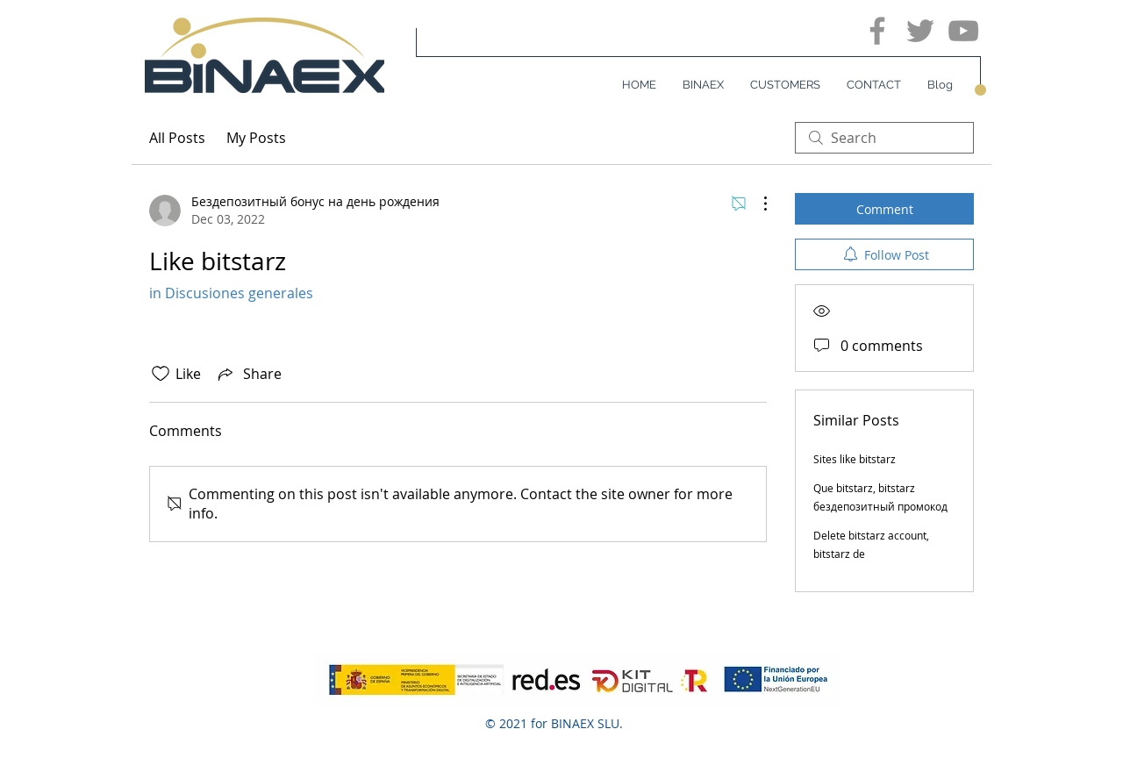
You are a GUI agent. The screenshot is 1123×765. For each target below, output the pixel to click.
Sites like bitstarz (854, 459)
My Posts (256, 137)
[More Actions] (756, 203)
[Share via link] (248, 373)
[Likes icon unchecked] (160, 373)
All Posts (177, 137)
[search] (884, 138)
